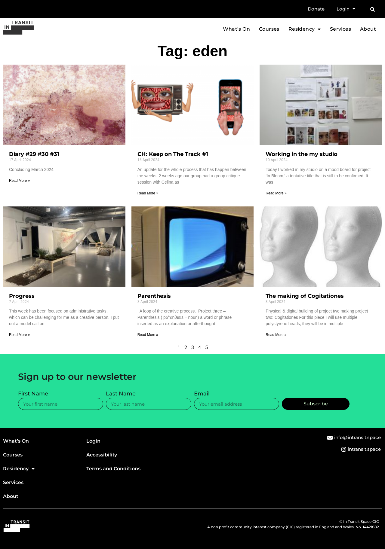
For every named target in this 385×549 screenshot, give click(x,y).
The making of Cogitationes (305, 296)
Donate (316, 9)
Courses (269, 29)
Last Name (121, 394)
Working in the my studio (301, 154)
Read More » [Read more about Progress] (19, 335)
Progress (22, 296)
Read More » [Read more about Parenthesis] (147, 335)
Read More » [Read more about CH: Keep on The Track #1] (147, 193)
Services (340, 29)
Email (202, 394)
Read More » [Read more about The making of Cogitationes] (276, 335)
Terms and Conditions (113, 468)
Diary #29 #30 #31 (34, 154)
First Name (33, 394)
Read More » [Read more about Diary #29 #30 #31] (19, 180)
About (368, 29)
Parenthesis (154, 296)
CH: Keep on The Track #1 (172, 154)
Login (346, 9)
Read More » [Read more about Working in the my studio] (276, 193)
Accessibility (101, 455)
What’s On (236, 29)
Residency (304, 29)
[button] (372, 10)
